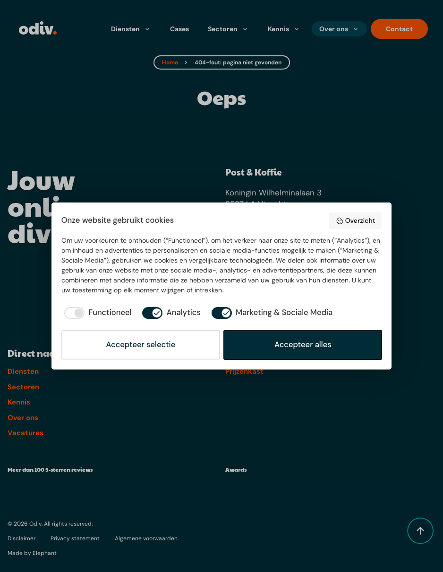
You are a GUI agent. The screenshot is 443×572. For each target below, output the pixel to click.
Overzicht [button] (355, 220)
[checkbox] (96, 313)
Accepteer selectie (140, 345)
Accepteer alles (303, 345)
